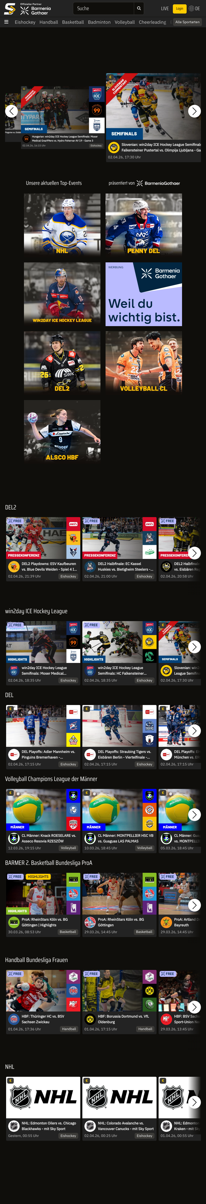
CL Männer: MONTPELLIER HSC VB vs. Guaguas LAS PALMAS (125, 838)
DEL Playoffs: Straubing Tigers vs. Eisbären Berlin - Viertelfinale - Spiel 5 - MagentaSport (124, 754)
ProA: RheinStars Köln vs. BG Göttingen (121, 922)
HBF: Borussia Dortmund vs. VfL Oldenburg (123, 1019)
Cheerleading (152, 22)
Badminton (99, 22)
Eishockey (25, 22)
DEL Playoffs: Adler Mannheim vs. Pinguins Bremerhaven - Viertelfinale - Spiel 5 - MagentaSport (48, 754)
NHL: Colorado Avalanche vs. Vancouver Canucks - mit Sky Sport (126, 1126)
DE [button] (194, 8)
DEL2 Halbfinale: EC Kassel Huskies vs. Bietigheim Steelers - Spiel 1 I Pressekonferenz (124, 566)
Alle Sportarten (187, 22)
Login (179, 8)
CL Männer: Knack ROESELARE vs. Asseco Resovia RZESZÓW (49, 838)
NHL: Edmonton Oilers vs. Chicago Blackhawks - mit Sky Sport (49, 1126)
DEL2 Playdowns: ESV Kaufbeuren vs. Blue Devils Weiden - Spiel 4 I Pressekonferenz (49, 566)
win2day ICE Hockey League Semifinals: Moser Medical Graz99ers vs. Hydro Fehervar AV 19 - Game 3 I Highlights (48, 670)
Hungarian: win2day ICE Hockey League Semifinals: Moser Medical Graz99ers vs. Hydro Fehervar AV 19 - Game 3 (64, 138)
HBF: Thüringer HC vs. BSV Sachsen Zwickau (43, 1019)
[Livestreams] (144, 432)
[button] (11, 111)
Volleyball (125, 22)
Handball (49, 22)
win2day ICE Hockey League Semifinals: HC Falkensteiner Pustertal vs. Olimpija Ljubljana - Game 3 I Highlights (123, 670)
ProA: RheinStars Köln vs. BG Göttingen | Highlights (45, 922)
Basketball (73, 22)
